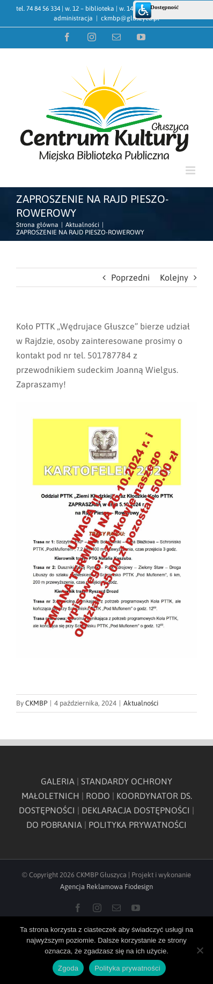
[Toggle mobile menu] (191, 170)
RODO (98, 796)
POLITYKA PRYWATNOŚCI (138, 824)
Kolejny (174, 277)
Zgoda (68, 968)
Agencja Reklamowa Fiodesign (106, 887)
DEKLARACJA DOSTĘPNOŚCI (136, 810)
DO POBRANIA (54, 824)
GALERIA (58, 781)
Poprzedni (130, 277)
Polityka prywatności (127, 968)
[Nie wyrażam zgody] (199, 950)
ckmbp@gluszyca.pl (130, 18)
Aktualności (140, 703)
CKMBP (36, 703)
